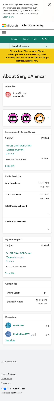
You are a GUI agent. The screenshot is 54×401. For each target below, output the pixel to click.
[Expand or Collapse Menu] (4, 33)
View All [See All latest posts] (10, 165)
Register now (31, 60)
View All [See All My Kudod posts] (10, 273)
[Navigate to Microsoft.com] (10, 25)
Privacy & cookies (8, 374)
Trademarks (6, 383)
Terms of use (6, 378)
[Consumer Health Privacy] (27, 392)
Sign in (25, 39)
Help (35, 39)
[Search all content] (30, 46)
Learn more (8, 16)
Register (14, 39)
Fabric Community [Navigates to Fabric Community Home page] (32, 25)
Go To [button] (44, 39)
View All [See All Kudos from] (10, 340)
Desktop (10, 153)
